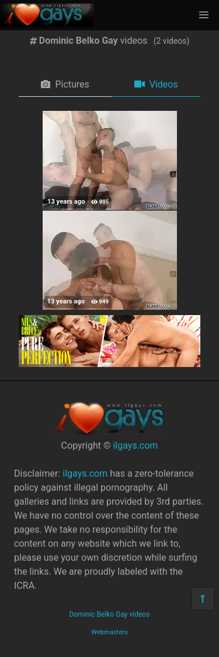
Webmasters (109, 632)
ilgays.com (135, 445)
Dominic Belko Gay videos (109, 614)
